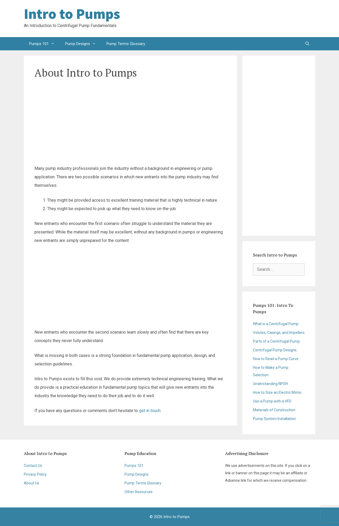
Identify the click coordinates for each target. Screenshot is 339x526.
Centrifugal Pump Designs (275, 350)
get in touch (149, 410)
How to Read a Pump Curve (275, 359)
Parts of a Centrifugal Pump (276, 341)
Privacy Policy (35, 474)
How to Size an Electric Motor (277, 392)
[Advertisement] (272, 18)
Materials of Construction (274, 410)
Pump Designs (83, 43)
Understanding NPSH (270, 384)
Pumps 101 (44, 43)
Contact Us (33, 465)
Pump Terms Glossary (125, 43)
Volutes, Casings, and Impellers (279, 332)
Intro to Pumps (72, 14)
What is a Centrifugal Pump (275, 324)
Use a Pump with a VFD (272, 401)
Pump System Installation (274, 419)
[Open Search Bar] (307, 43)
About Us (31, 483)
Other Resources (138, 492)
